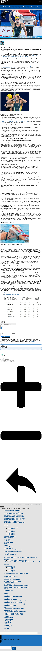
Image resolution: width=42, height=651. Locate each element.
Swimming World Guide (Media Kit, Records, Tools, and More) (16, 601)
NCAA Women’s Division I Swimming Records (12, 581)
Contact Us (14, 504)
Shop (5, 591)
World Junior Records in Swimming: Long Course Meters (15, 611)
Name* (14, 333)
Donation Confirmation (8, 537)
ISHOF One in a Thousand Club (9, 556)
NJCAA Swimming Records (9, 582)
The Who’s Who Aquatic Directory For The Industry (14, 608)
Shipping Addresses (11, 528)
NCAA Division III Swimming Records (11, 578)
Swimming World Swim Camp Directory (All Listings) (14, 604)
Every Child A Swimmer (8, 542)
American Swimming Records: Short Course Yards (14, 519)
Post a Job (6, 588)
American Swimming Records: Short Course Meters (14, 518)
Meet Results (7, 293)
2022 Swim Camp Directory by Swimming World (13, 515)
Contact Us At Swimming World (10, 536)
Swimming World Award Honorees (10, 599)
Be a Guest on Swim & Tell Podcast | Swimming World (14, 522)
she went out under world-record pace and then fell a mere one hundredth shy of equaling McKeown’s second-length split (18, 120)
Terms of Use (34, 341)
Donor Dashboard (7, 540)
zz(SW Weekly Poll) (7, 630)
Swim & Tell (6, 593)
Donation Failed (7, 539)
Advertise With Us (36, 504)
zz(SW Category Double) (8, 617)
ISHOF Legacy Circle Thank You (10, 554)
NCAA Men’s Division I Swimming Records (12, 579)
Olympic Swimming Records (9, 584)
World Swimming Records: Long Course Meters (13, 613)
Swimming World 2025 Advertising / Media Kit (13, 596)
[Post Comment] (6, 337)
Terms (5, 607)
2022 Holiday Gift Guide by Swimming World (12, 512)
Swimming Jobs (7, 595)
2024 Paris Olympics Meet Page (11, 294)
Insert (13, 648)
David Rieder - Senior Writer (8, 46)
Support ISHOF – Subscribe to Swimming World (17, 560)
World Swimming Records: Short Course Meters (13, 614)
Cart (5, 524)
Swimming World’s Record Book (10, 605)
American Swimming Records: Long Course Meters (14, 516)
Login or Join (6, 559)
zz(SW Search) (7, 627)
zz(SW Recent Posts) (8, 625)
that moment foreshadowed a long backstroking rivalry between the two (18, 56)
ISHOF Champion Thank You (9, 553)
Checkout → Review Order (13, 527)
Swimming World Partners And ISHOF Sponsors (13, 602)
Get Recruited (7, 545)
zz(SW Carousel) (7, 616)
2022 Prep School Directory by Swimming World (13, 513)
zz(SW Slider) (6, 628)
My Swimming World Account (9, 566)
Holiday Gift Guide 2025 (8, 548)
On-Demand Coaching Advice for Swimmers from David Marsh (16, 585)
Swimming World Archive (9, 598)
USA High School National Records (10, 610)
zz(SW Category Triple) (8, 621)
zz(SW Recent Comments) (9, 624)
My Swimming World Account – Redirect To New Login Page (16, 573)
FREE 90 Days (6, 544)
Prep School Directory (8, 590)
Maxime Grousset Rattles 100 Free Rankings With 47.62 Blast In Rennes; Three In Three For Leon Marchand (22, 562)
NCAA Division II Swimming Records (11, 576)
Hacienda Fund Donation (9, 547)
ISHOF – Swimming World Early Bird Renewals (13, 550)
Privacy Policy (28, 504)
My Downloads (6, 564)
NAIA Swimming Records (8, 575)
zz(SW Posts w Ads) (7, 622)
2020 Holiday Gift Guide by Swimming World (12, 510)
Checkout (6, 526)
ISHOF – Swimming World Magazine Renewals (13, 551)
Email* (13, 335)
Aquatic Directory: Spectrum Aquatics (11, 521)
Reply (2, 645)
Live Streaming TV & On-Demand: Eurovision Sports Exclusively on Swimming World (20, 557)
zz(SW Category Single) (8, 619)
